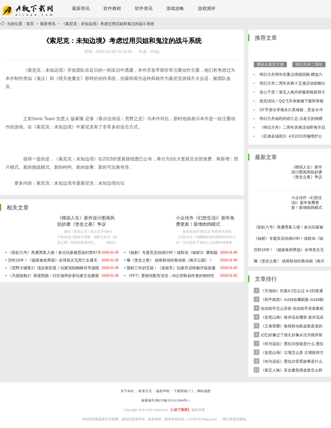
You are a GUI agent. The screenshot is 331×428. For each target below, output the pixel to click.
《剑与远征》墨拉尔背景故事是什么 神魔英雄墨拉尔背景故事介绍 (288, 362)
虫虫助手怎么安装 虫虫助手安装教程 (289, 308)
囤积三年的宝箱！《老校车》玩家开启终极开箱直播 (171, 268)
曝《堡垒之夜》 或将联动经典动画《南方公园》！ (170, 260)
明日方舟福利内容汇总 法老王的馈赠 (291, 118)
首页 (30, 23)
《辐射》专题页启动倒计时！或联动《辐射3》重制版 (172, 252)
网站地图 (203, 391)
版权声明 (162, 391)
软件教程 (112, 8)
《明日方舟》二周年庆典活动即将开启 (292, 127)
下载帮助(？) (183, 391)
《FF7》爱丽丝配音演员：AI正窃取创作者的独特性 (170, 275)
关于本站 (127, 391)
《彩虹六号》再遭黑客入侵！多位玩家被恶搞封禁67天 (54, 252)
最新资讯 (81, 8)
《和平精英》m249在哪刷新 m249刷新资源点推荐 (289, 300)
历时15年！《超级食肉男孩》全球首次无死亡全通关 (52, 260)
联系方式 (145, 391)
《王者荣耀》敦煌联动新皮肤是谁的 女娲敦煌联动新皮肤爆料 (288, 326)
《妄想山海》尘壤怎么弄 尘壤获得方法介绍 (289, 353)
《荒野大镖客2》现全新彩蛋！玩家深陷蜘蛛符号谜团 (53, 268)
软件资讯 (144, 8)
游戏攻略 (175, 8)
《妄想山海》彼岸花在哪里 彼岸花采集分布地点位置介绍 (289, 318)
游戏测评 (206, 8)
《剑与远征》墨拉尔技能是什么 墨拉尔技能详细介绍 (289, 344)
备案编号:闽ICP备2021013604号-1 (165, 400)
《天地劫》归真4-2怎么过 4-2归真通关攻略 (288, 291)
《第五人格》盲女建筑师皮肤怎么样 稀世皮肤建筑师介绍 (288, 371)
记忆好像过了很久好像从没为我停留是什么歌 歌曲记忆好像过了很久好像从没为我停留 (289, 335)
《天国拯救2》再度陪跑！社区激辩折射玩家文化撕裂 (53, 275)
